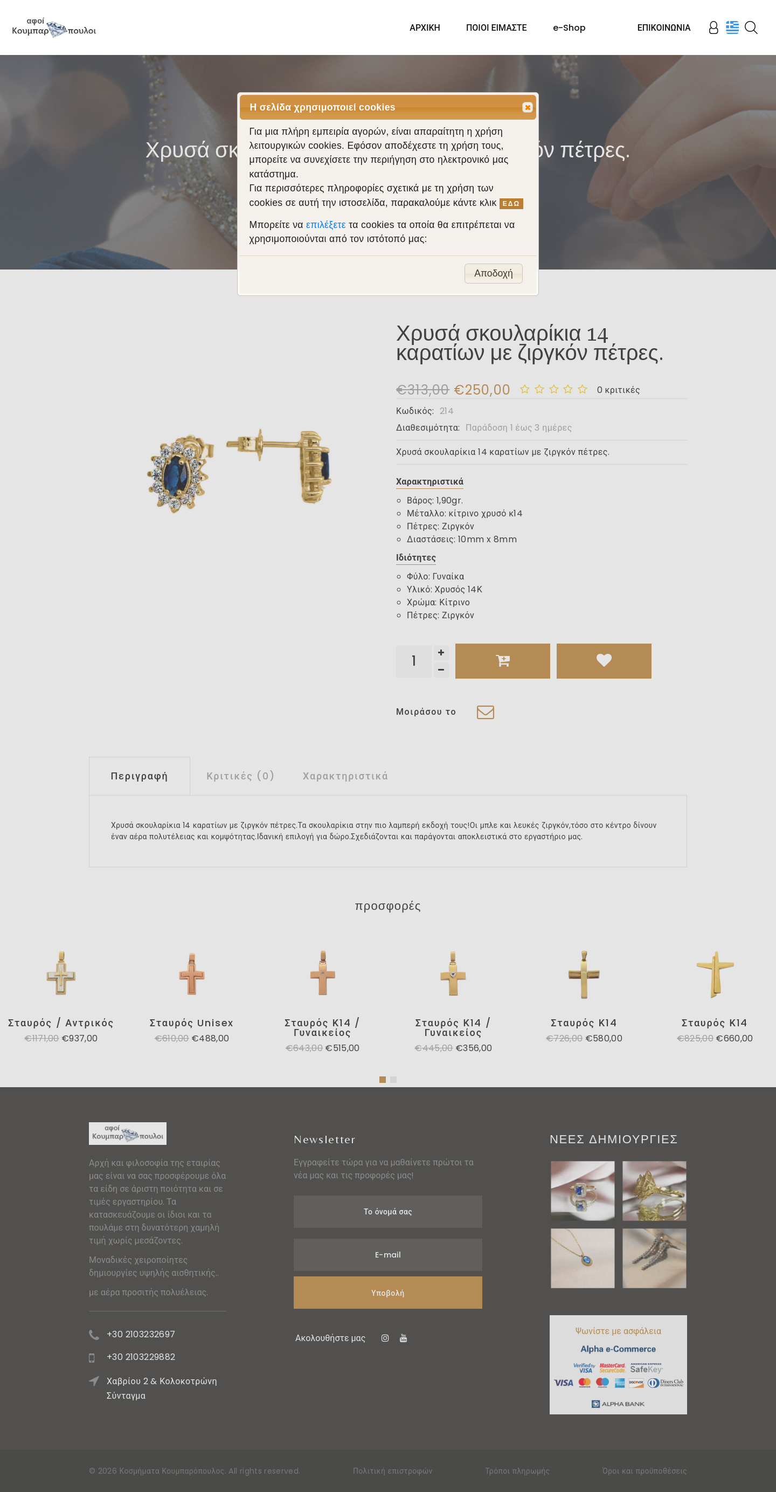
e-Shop (569, 28)
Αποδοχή (493, 273)
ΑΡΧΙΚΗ (425, 28)
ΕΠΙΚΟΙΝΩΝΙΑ (664, 28)
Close (527, 108)
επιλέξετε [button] (327, 224)
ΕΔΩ (511, 204)
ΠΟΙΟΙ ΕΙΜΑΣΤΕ (496, 28)
